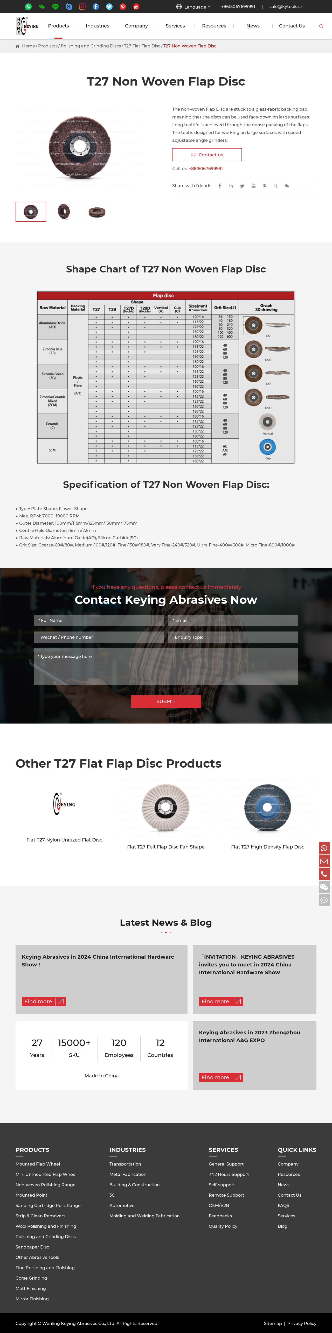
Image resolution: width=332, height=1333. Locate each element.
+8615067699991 (238, 6)
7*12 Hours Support (229, 1173)
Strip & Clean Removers (40, 1214)
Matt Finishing (31, 1287)
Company (136, 26)
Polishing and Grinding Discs (91, 46)
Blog (282, 1225)
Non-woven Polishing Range (45, 1183)
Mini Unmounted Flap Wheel (46, 1173)
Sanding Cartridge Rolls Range (48, 1204)
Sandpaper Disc (32, 1246)
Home (28, 46)
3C (112, 1194)
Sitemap (273, 1322)
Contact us (207, 154)
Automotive (122, 1204)
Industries (97, 26)
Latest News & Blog (166, 926)
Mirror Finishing (32, 1297)
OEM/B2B (219, 1204)
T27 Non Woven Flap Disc (189, 46)
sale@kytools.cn (286, 6)
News (253, 26)
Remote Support (226, 1194)
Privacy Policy (301, 1322)
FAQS (283, 1204)
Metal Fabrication (128, 1173)
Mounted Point (31, 1194)
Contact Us (292, 26)
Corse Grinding (31, 1277)
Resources (214, 26)
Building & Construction (134, 1183)
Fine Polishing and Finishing (45, 1266)
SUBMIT (166, 701)
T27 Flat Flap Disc (142, 46)
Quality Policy (223, 1225)
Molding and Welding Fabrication (144, 1214)
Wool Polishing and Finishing (46, 1225)
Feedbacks (220, 1214)
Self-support (222, 1183)
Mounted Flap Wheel (38, 1163)
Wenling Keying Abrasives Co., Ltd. (78, 1322)
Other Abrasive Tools (37, 1256)
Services (175, 26)
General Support (226, 1163)
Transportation (125, 1163)
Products (58, 26)
